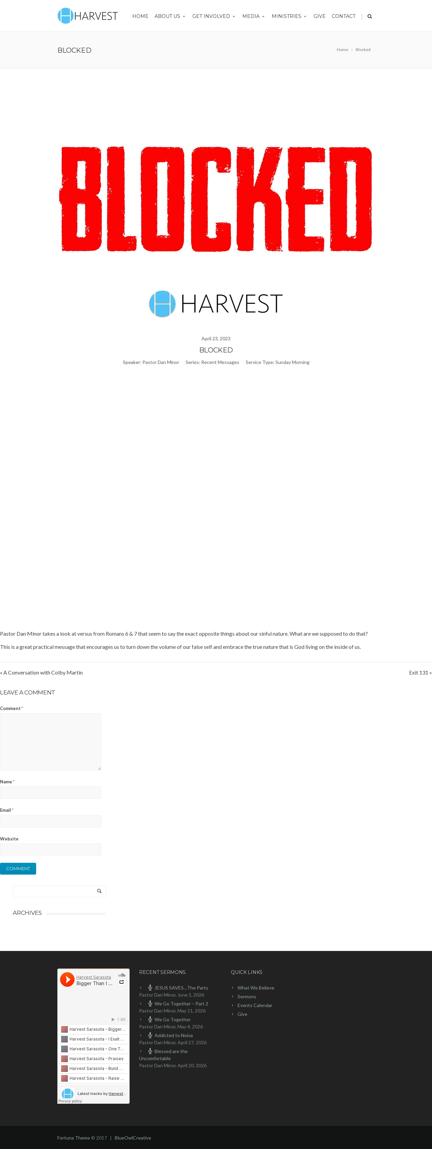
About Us (170, 16)
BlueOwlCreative (133, 1138)
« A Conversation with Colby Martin (41, 672)
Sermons (247, 996)
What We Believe (256, 988)
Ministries (289, 16)
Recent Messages (220, 362)
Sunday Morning (292, 362)
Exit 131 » (420, 672)
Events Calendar (255, 1005)
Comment (11, 708)
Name (7, 781)
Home (140, 16)
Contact (343, 16)
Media (254, 16)
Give (320, 16)
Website (9, 838)
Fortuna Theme (73, 1138)
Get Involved (214, 16)
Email (7, 810)
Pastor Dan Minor (160, 362)
